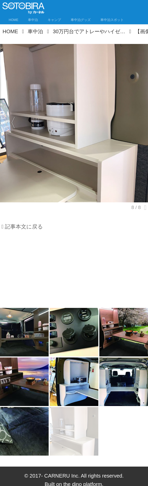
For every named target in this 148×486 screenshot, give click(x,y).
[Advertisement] (74, 271)
